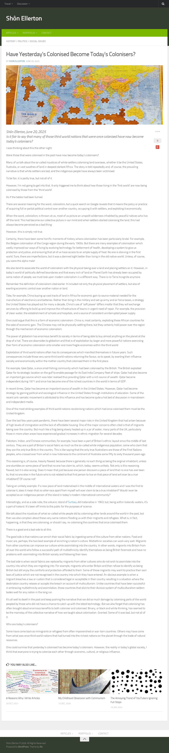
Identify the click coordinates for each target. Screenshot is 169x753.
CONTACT (46, 32)
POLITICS (22, 41)
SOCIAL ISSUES (38, 41)
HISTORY (11, 41)
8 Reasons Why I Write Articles (23, 698)
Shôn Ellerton (24, 18)
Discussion (22, 3)
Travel (7, 3)
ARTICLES (11, 32)
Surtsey (72, 502)
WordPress (23, 746)
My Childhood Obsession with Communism (81, 698)
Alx (41, 746)
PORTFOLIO (29, 32)
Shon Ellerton (17, 61)
